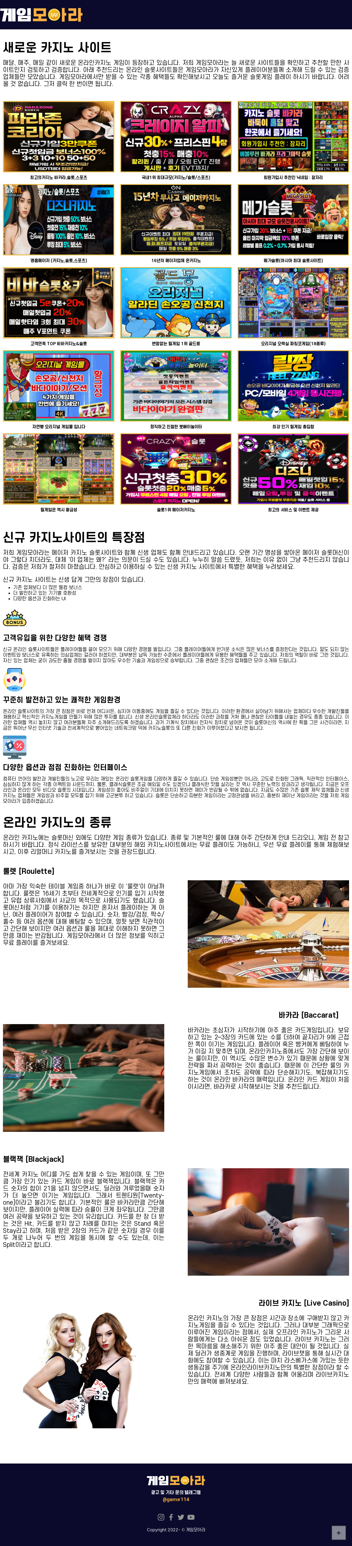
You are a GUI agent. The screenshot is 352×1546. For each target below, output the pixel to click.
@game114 (176, 1499)
